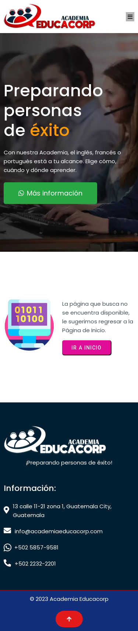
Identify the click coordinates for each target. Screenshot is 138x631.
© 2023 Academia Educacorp (69, 599)
